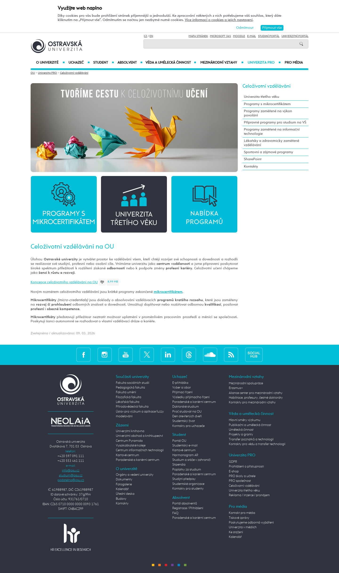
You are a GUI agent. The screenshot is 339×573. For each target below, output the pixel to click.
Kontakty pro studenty (188, 488)
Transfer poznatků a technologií (251, 439)
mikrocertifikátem (168, 292)
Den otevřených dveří (187, 416)
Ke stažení (236, 532)
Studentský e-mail (185, 445)
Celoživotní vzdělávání (74, 73)
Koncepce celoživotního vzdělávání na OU (64, 282)
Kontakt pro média (242, 513)
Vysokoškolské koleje (130, 445)
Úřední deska (125, 493)
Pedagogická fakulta (130, 387)
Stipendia (179, 464)
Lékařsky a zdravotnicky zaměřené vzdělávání (271, 143)
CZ (145, 36)
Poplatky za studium (186, 469)
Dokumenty (124, 479)
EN (151, 36)
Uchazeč (79, 62)
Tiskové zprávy (239, 518)
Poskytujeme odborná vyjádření (251, 522)
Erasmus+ (236, 388)
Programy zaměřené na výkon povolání (268, 113)
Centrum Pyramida (129, 440)
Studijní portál (268, 36)
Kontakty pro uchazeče (188, 426)
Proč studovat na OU (187, 411)
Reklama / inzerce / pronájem (249, 495)
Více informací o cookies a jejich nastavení (219, 20)
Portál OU (179, 440)
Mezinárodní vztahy (221, 62)
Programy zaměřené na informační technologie (272, 131)
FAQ (175, 513)
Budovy (121, 498)
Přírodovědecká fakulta (132, 406)
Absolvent (129, 62)
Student (103, 62)
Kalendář (122, 489)
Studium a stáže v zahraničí (191, 460)
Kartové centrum (127, 455)
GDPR (233, 461)
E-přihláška (180, 383)
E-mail (251, 36)
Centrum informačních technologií (140, 450)
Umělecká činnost (241, 429)
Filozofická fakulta (128, 397)
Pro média (294, 62)
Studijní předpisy (184, 479)
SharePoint (252, 159)
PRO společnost (240, 481)
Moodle (239, 36)
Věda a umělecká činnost (170, 62)
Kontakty (251, 166)
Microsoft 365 (220, 36)
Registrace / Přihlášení (187, 508)
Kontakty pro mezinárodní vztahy (252, 402)
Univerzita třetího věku (261, 96)
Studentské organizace (188, 484)
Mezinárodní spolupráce (246, 383)
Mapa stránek (198, 36)
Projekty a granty (241, 434)
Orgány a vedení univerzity (134, 474)
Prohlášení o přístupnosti (246, 466)
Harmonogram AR (185, 455)
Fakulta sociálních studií (132, 383)
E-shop (234, 471)
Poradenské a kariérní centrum (137, 460)
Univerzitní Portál (295, 36)
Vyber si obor (181, 387)
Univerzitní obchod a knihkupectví (139, 436)
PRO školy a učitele (242, 476)
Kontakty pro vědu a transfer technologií (257, 444)
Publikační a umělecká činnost (250, 425)
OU (33, 73)
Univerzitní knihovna (130, 431)
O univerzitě (50, 62)
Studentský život (183, 421)
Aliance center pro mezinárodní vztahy (255, 393)
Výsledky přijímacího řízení (191, 397)
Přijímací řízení (182, 392)
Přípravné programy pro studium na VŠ (275, 122)
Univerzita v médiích (243, 527)
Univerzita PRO (264, 62)
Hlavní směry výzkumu (244, 420)
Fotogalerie (124, 484)
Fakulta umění (126, 392)
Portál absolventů (184, 503)
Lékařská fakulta (127, 402)
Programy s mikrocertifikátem (267, 104)
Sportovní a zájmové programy (268, 152)
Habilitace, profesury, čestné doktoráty (256, 397)
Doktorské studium (185, 406)
